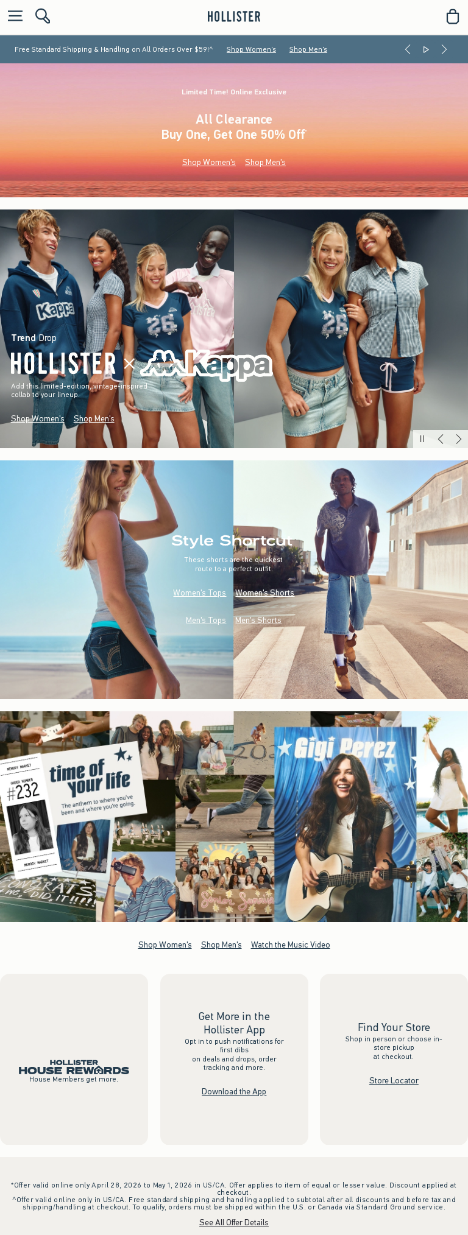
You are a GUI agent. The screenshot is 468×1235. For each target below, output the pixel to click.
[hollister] (234, 16)
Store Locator (394, 1080)
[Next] (444, 49)
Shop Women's (251, 49)
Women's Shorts (264, 593)
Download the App (234, 1091)
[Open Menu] (12, 16)
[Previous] (408, 49)
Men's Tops (206, 620)
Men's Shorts (258, 620)
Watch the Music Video (290, 944)
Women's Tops (199, 593)
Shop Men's (308, 49)
